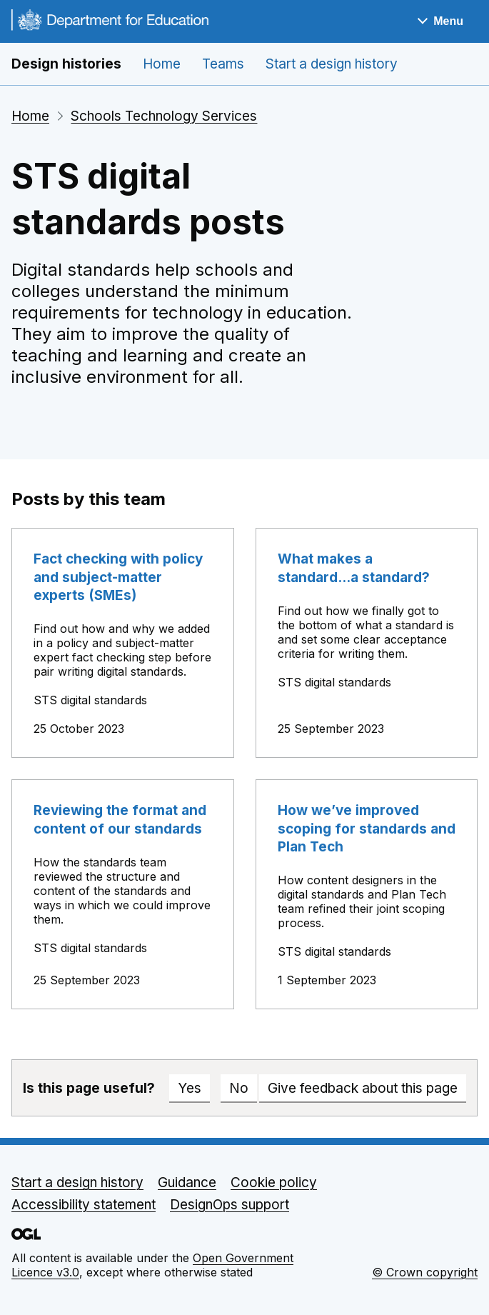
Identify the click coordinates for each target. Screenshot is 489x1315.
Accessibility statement (83, 1204)
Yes (189, 1088)
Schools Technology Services (164, 116)
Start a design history (332, 64)
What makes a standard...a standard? (354, 568)
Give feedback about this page (363, 1088)
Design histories (66, 64)
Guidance (187, 1182)
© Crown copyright (425, 1272)
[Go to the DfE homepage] (109, 22)
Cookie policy (274, 1182)
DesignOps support (229, 1204)
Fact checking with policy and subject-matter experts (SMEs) (118, 577)
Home (162, 64)
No (238, 1088)
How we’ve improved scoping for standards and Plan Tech (366, 828)
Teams (223, 64)
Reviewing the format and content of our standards (120, 819)
